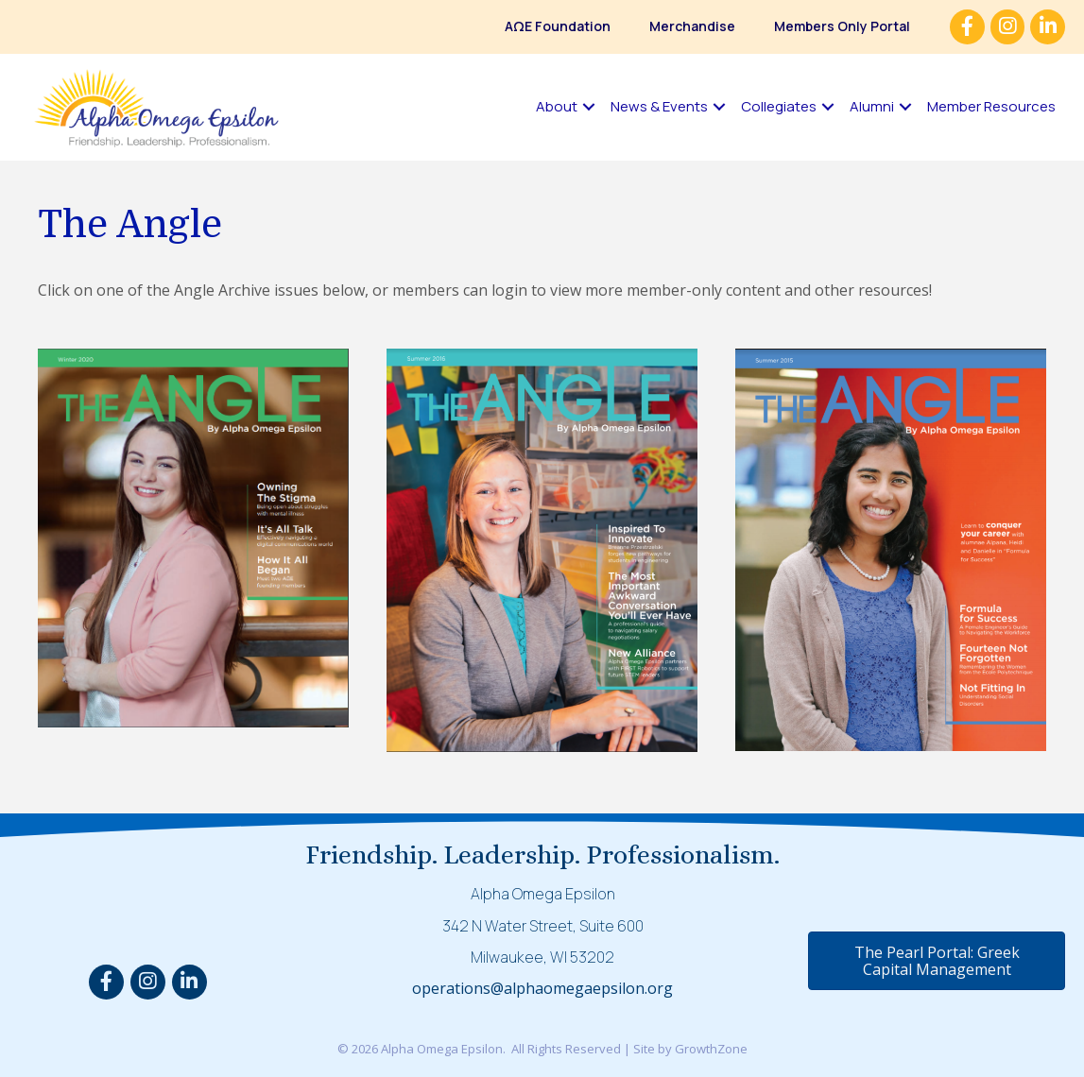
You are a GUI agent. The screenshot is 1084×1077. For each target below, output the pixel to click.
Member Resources (991, 106)
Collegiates (779, 106)
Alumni (872, 106)
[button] (936, 961)
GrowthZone (711, 1048)
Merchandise (692, 26)
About (556, 106)
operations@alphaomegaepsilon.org (542, 988)
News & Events (659, 106)
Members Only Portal (842, 26)
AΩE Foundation (558, 26)
